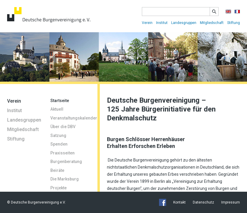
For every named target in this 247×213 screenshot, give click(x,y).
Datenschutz (203, 202)
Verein (147, 23)
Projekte (58, 187)
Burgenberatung (66, 161)
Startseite (59, 100)
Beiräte (57, 170)
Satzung (58, 135)
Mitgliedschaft (212, 23)
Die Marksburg (64, 179)
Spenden (59, 144)
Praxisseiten (62, 153)
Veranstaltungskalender (70, 118)
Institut (162, 23)
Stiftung (233, 23)
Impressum (230, 202)
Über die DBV (63, 126)
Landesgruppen (183, 23)
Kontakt (179, 202)
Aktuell (56, 109)
